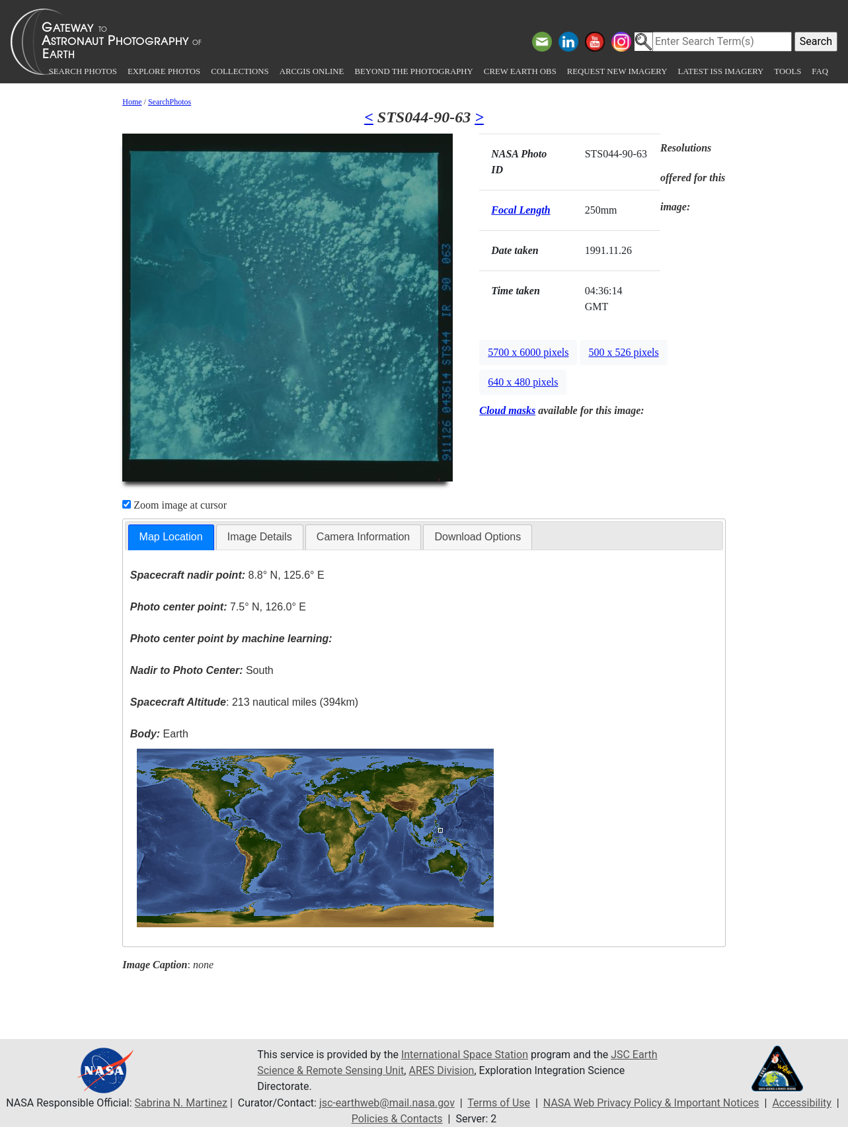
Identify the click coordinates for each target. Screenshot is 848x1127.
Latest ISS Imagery (720, 71)
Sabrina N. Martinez (181, 1103)
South (202, 670)
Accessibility (801, 1103)
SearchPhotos (169, 101)
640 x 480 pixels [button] (523, 382)
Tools (787, 71)
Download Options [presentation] (477, 536)
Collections (239, 71)
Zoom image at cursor (174, 505)
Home (131, 101)
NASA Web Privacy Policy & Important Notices (651, 1103)
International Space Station (464, 1054)
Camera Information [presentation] (363, 536)
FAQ (820, 71)
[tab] (171, 537)
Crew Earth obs (520, 71)
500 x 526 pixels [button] (623, 352)
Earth (159, 733)
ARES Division (441, 1070)
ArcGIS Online (312, 71)
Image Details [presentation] (259, 536)
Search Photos (83, 71)
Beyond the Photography (413, 71)
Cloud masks (507, 410)
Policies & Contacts (397, 1118)
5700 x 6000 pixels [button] (528, 352)
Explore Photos (164, 71)
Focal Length (520, 210)
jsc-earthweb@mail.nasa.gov (387, 1103)
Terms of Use (498, 1103)
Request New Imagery (617, 71)
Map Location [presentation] (171, 536)
